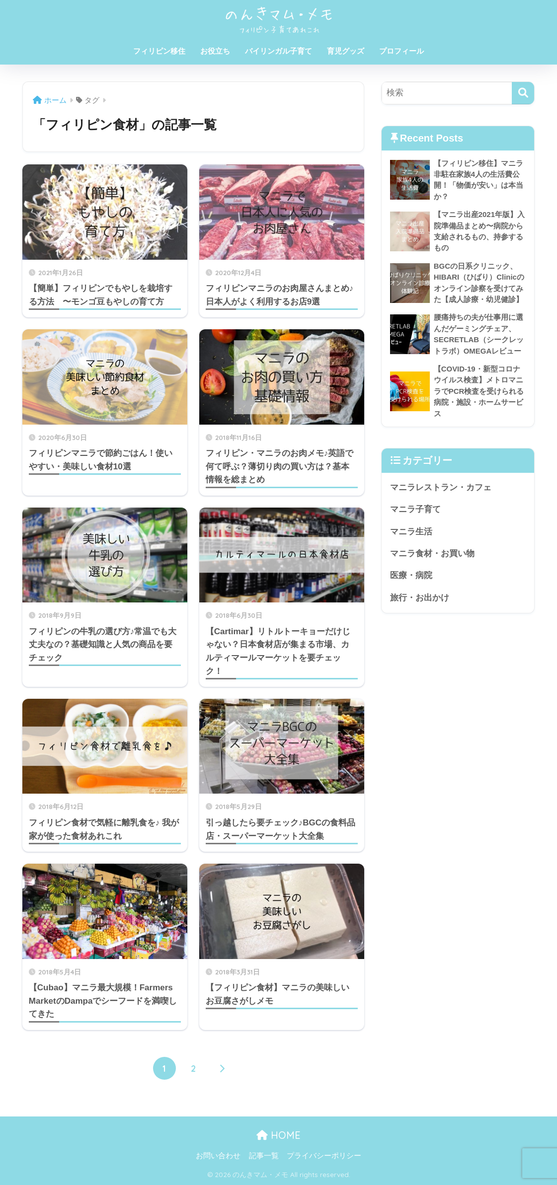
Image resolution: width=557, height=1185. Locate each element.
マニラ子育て (415, 512)
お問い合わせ (218, 1156)
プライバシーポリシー (324, 1156)
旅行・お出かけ (419, 600)
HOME (278, 1134)
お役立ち (215, 51)
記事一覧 (264, 1156)
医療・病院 (411, 579)
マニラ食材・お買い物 (432, 556)
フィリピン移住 (159, 51)
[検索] (523, 93)
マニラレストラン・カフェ (440, 490)
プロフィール (401, 51)
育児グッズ (345, 51)
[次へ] (222, 1068)
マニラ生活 (411, 534)
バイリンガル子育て (278, 51)
